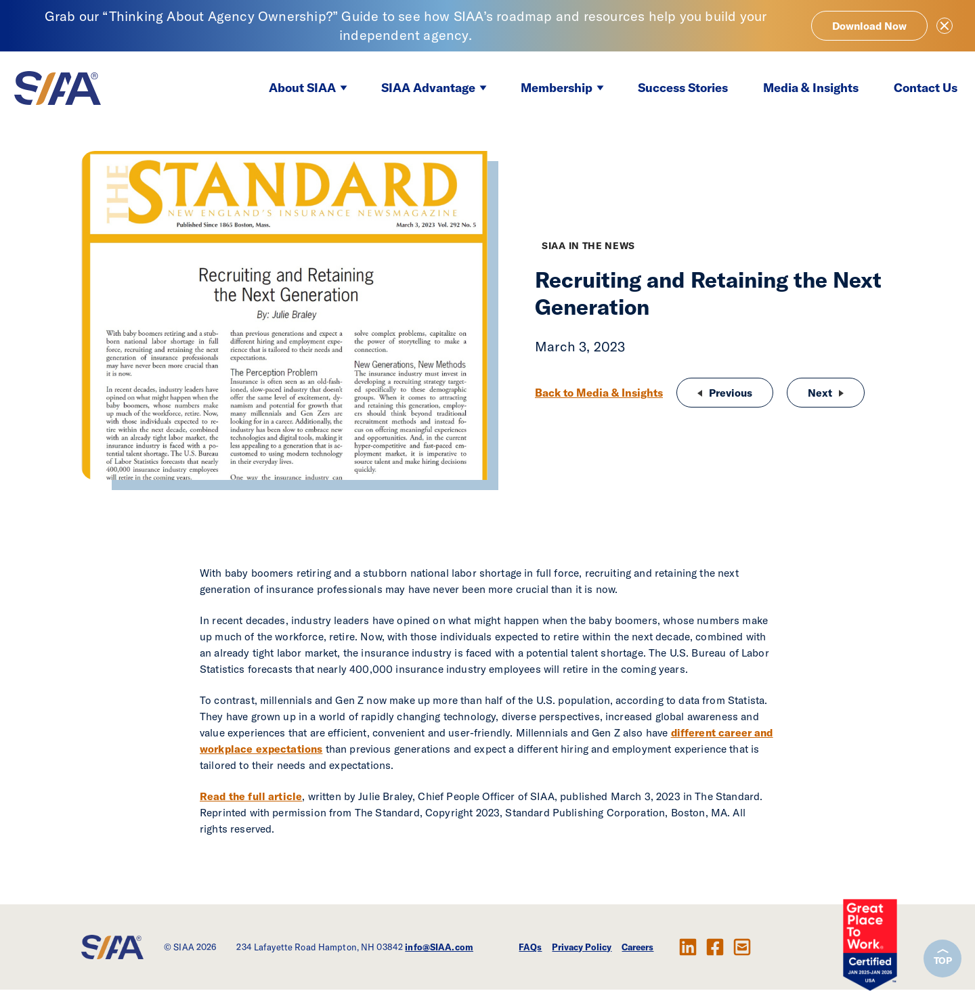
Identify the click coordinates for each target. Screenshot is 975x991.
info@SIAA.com (439, 947)
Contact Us (925, 87)
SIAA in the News (588, 246)
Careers (637, 947)
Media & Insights (811, 87)
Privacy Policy (581, 947)
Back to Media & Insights (599, 392)
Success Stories (683, 87)
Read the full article (251, 796)
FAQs (530, 947)
